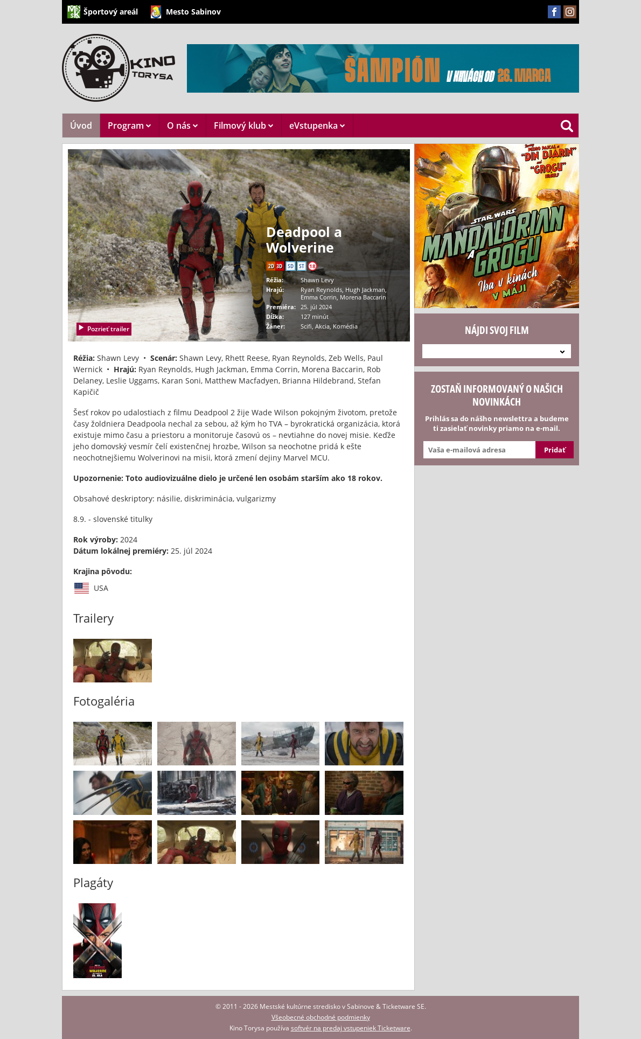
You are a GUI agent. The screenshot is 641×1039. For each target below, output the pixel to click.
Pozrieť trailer (103, 328)
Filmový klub (244, 125)
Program (129, 125)
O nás (182, 125)
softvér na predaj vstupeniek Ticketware (350, 1028)
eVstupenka (317, 125)
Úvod (81, 125)
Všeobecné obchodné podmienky (320, 1017)
